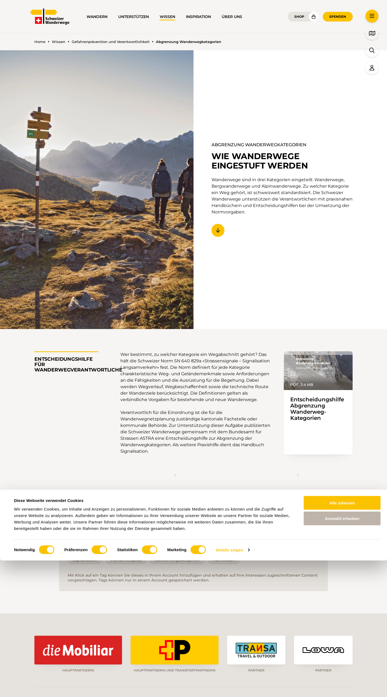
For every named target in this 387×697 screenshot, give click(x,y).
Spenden (337, 17)
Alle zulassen (342, 639)
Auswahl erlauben (342, 655)
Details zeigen (229, 686)
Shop (299, 17)
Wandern (97, 16)
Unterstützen (133, 16)
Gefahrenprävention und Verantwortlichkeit (110, 42)
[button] (372, 16)
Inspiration (198, 16)
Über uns (232, 16)
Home (39, 42)
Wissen (167, 16)
